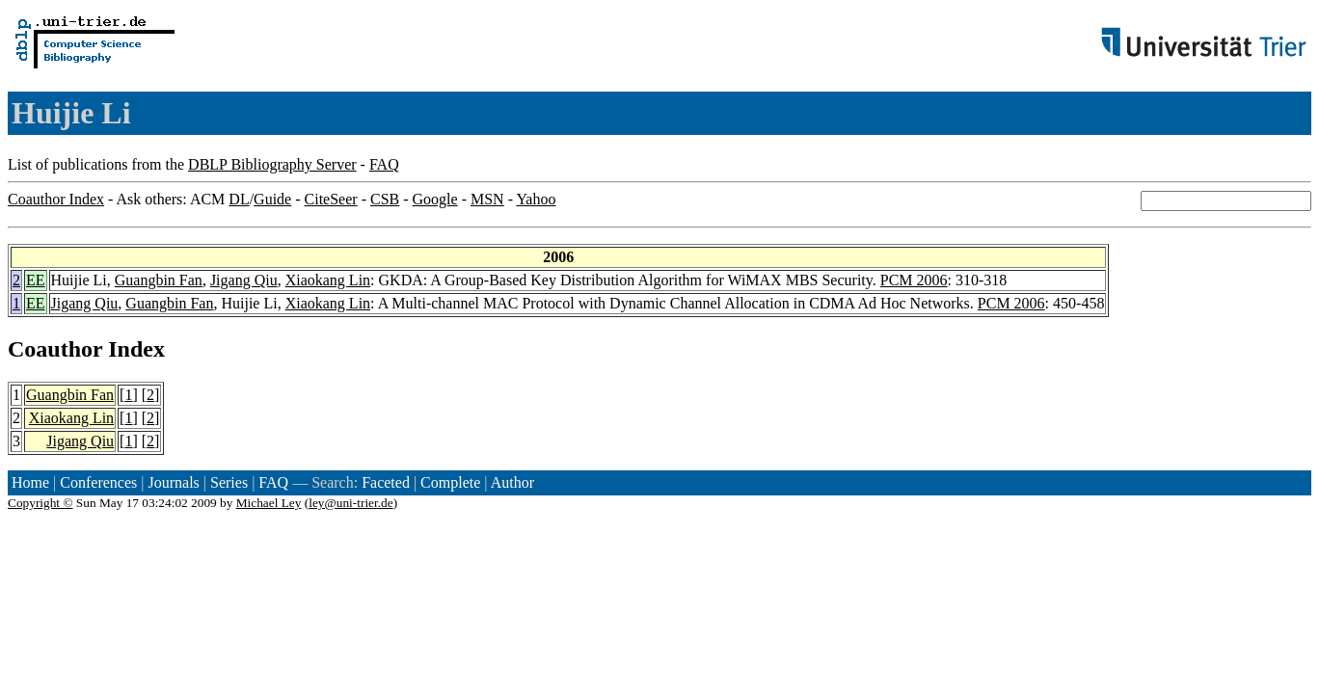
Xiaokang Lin (327, 280)
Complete (450, 482)
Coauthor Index (56, 199)
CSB (384, 199)
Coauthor (55, 348)
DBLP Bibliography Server (272, 164)
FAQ (384, 164)
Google (435, 199)
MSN (487, 199)
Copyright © (40, 502)
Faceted (386, 482)
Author (512, 482)
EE (35, 280)
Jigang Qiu (244, 280)
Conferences (98, 482)
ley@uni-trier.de (350, 502)
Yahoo (535, 199)
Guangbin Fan (158, 280)
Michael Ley (269, 502)
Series (229, 482)
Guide (272, 199)
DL (239, 199)
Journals (173, 482)
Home (30, 482)
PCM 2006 (914, 280)
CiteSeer (331, 199)
